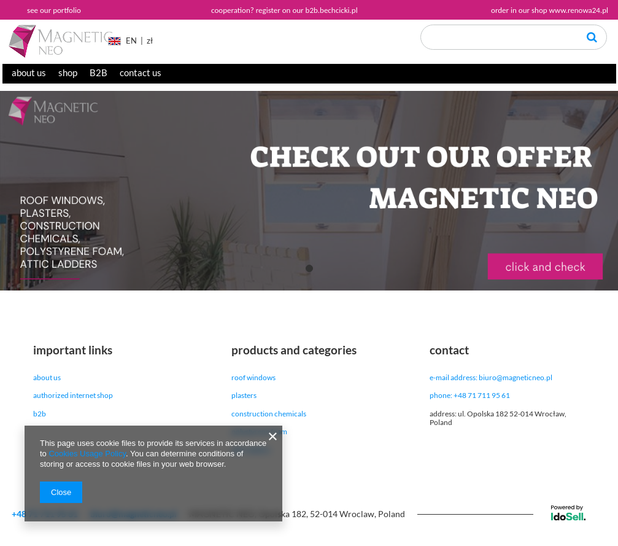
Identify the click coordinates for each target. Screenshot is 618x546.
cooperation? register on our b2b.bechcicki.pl (284, 10)
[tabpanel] (309, 191)
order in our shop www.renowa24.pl (549, 10)
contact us (140, 72)
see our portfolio (54, 10)
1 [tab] (309, 268)
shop (67, 72)
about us (29, 72)
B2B (98, 72)
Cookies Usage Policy (86, 453)
